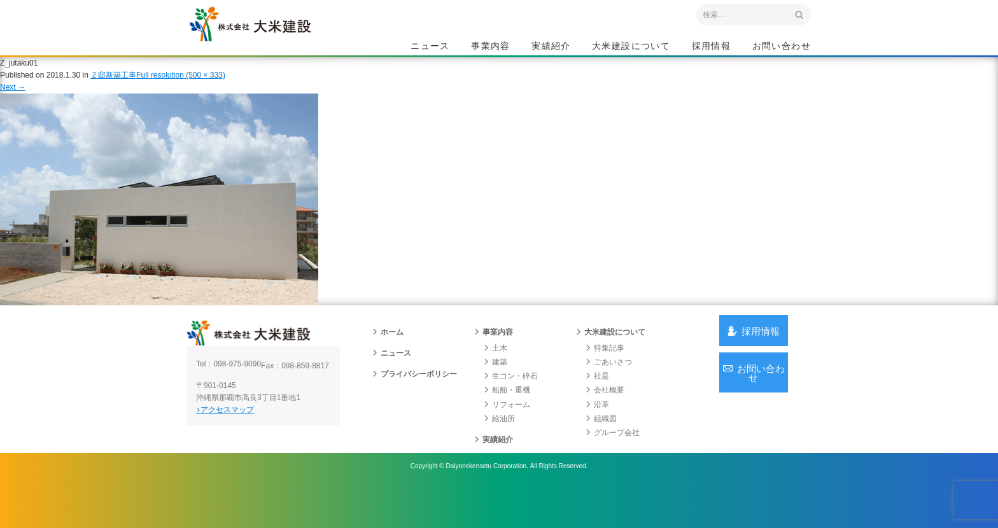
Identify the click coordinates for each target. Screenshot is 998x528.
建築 (495, 386)
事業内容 (490, 48)
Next (12, 100)
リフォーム (506, 429)
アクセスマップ (242, 443)
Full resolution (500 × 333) (180, 88)
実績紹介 (551, 48)
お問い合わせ (781, 48)
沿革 (597, 429)
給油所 (499, 443)
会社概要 (604, 414)
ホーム (388, 356)
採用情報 (711, 48)
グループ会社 (612, 457)
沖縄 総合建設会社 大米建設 (275, 42)
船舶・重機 (506, 414)
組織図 (601, 443)
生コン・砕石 (510, 400)
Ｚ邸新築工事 (113, 88)
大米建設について (631, 48)
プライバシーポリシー (414, 398)
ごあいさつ (608, 386)
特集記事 (604, 372)
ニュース (430, 48)
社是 (597, 400)
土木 (495, 372)
